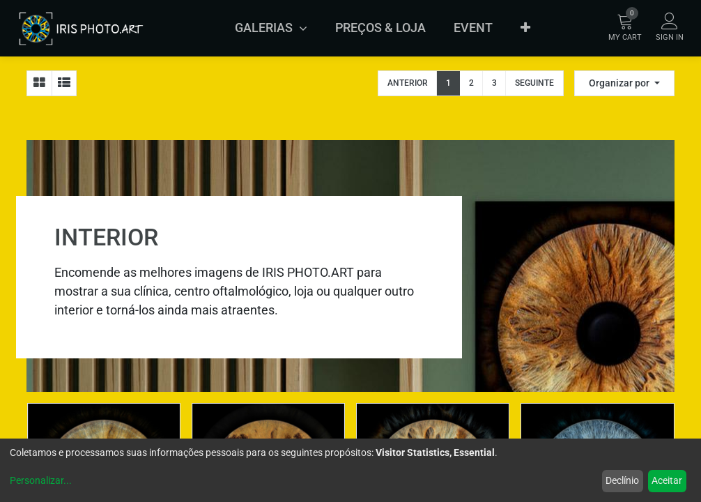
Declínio (622, 480)
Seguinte (534, 83)
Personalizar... (41, 480)
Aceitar (667, 480)
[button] (525, 28)
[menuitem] (380, 28)
